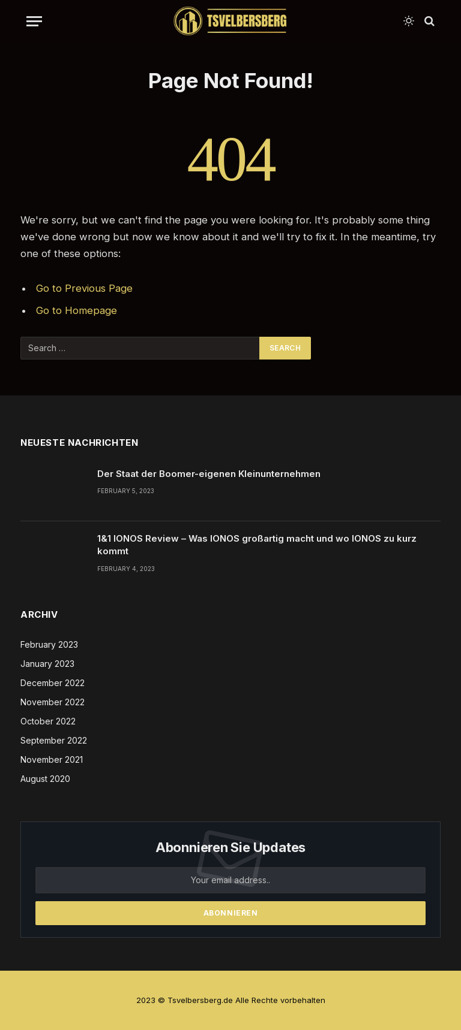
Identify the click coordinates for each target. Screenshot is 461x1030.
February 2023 (49, 644)
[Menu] (34, 21)
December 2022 (52, 683)
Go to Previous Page (84, 288)
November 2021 (51, 759)
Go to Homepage (76, 310)
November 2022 (52, 702)
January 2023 (47, 664)
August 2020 (45, 779)
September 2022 (53, 740)
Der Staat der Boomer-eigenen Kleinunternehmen (209, 473)
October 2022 (48, 721)
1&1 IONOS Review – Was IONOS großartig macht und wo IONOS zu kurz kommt (257, 545)
